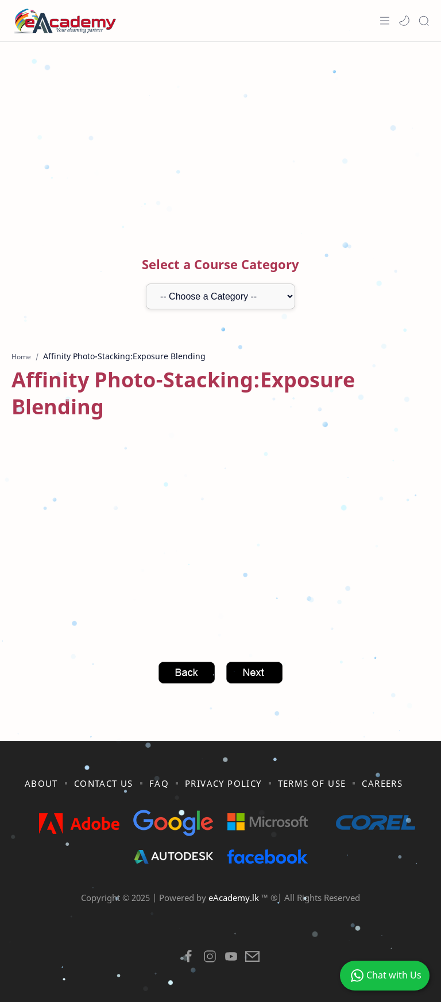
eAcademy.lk (234, 897)
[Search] (423, 20)
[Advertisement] (220, 133)
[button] (404, 20)
